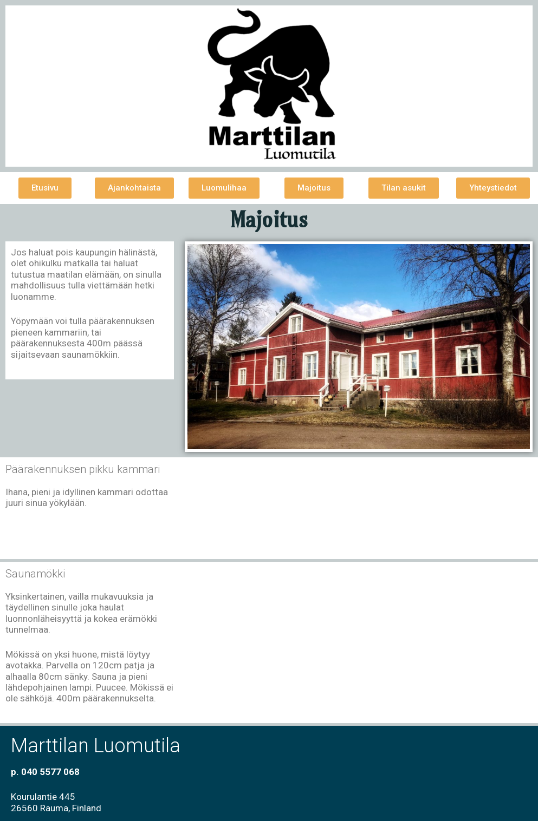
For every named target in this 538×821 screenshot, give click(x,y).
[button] (45, 188)
